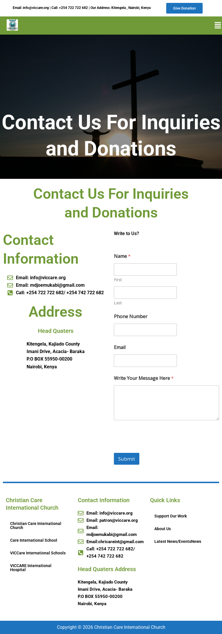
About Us (162, 529)
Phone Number (130, 317)
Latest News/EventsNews (177, 541)
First (118, 280)
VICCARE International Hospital (30, 568)
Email (119, 348)
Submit (126, 459)
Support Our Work (170, 516)
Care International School (33, 540)
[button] (216, 26)
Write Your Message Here (144, 379)
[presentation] (158, 449)
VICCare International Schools (38, 553)
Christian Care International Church (35, 526)
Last (118, 303)
